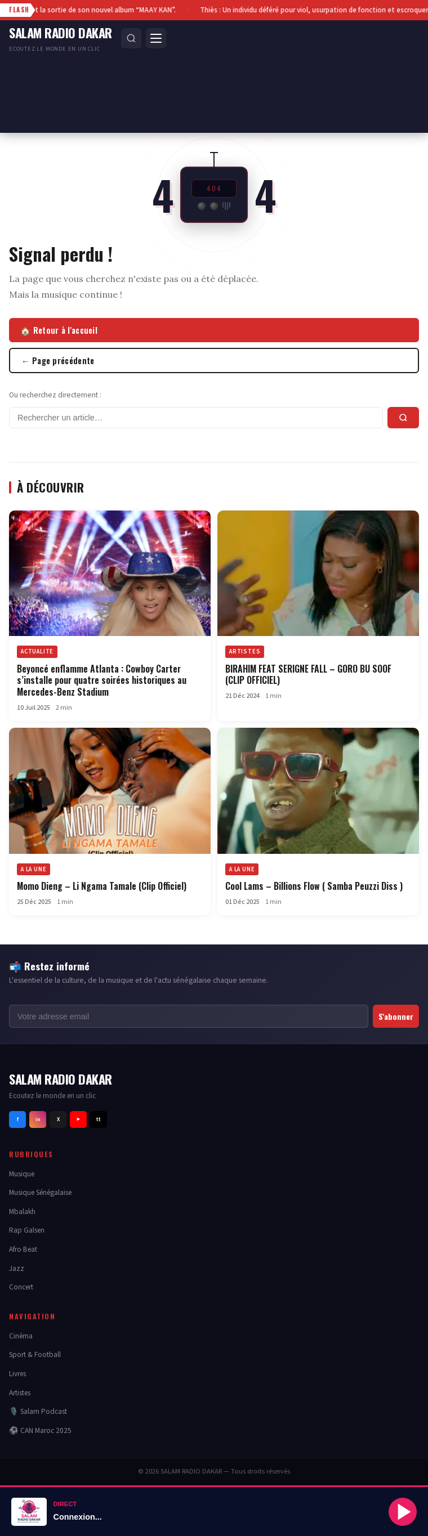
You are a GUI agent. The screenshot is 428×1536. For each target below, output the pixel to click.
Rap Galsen (26, 1230)
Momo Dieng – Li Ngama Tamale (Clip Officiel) (101, 886)
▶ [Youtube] (78, 1119)
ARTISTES (244, 651)
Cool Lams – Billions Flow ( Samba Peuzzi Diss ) (314, 886)
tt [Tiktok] (98, 1119)
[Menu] (156, 38)
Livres (17, 1373)
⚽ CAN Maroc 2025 (40, 1430)
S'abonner (395, 1016)
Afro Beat (23, 1249)
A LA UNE (33, 869)
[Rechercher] (131, 38)
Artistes (19, 1392)
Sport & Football (35, 1354)
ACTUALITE (37, 651)
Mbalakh (22, 1211)
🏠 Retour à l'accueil (58, 330)
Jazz (16, 1268)
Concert (21, 1287)
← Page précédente (58, 360)
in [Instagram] (38, 1119)
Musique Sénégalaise (40, 1192)
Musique (21, 1173)
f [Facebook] (18, 1119)
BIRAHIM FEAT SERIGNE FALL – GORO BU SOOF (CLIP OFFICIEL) (308, 674)
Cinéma (21, 1336)
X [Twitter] (58, 1119)
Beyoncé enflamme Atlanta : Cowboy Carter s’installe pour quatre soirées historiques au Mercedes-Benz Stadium (101, 680)
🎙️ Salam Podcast (38, 1411)
